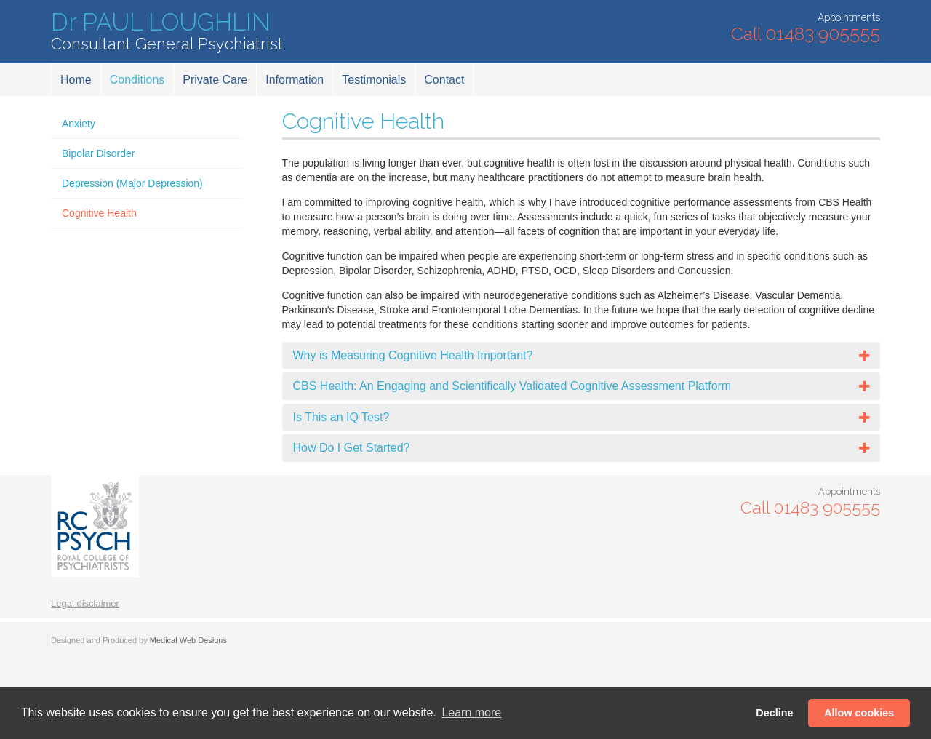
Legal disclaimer (85, 603)
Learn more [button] (471, 712)
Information (294, 79)
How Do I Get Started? (351, 448)
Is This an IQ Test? (341, 417)
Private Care (215, 79)
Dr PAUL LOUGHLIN (167, 31)
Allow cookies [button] (859, 713)
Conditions (137, 79)
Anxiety (78, 123)
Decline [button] (774, 713)
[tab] (581, 356)
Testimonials (374, 79)
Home (76, 79)
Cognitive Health (99, 213)
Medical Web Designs (188, 640)
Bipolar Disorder (98, 153)
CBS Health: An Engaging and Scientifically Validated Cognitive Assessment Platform (512, 386)
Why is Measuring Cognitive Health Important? (413, 355)
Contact (444, 79)
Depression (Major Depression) (132, 183)
